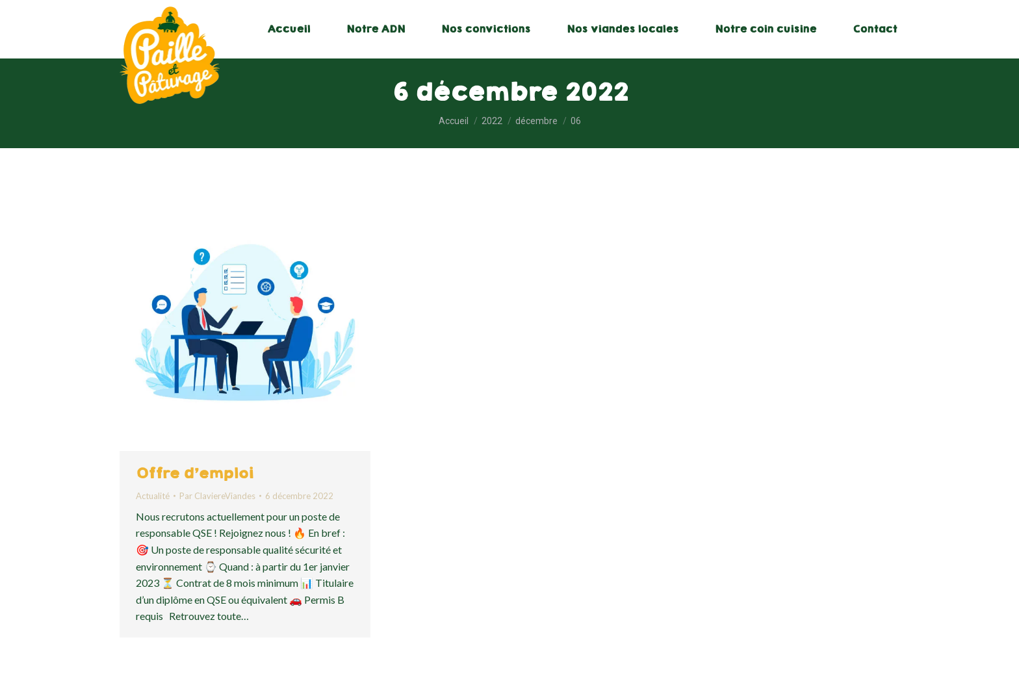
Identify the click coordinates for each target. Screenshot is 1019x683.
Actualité (153, 496)
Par (217, 496)
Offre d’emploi (194, 473)
